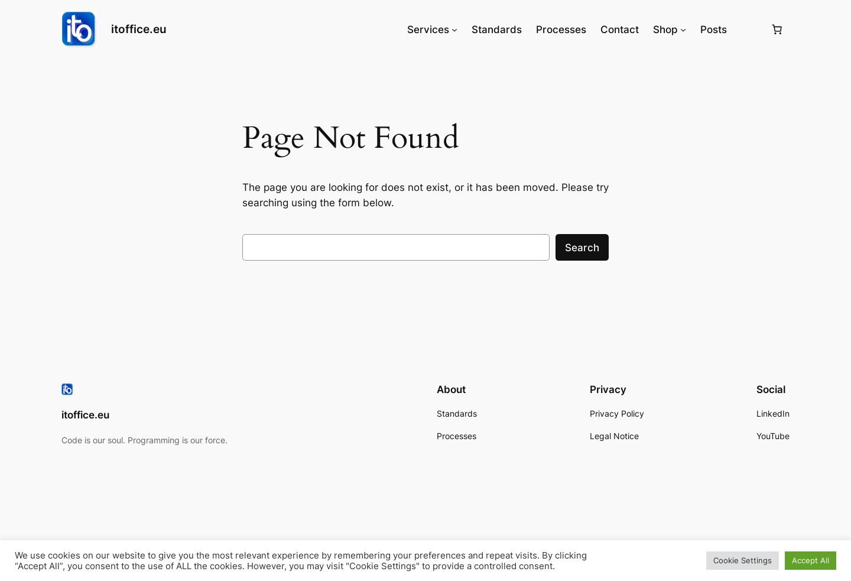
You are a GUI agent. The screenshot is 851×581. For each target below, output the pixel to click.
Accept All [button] (810, 560)
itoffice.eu (139, 29)
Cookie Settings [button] (742, 560)
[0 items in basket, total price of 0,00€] (777, 29)
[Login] (748, 30)
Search (582, 248)
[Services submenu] (454, 30)
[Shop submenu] (683, 30)
